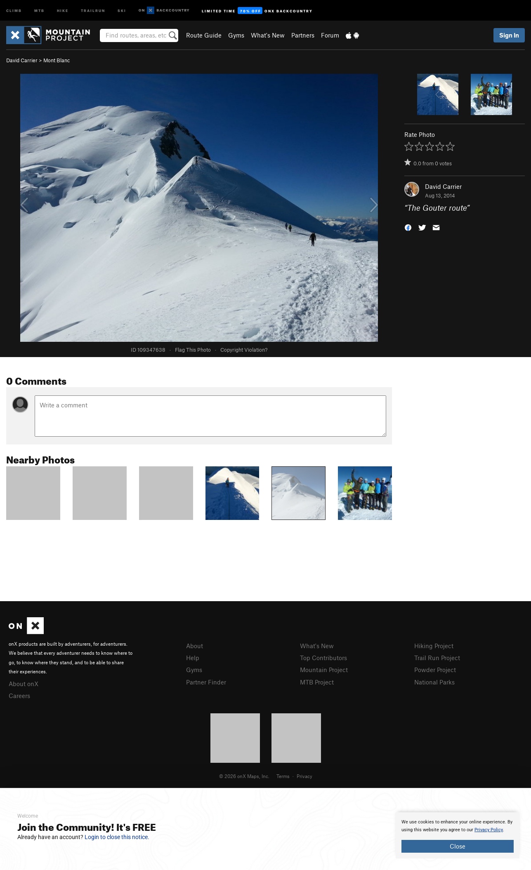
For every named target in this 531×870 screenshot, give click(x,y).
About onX (23, 683)
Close (457, 846)
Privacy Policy (488, 829)
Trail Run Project (437, 657)
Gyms (236, 35)
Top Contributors (323, 657)
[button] (408, 227)
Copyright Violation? (243, 349)
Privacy (304, 776)
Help (192, 657)
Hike (62, 10)
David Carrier (22, 60)
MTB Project (317, 682)
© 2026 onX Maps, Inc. (244, 776)
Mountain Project (324, 669)
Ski (122, 10)
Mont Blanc (56, 60)
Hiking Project (433, 645)
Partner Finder (206, 682)
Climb (14, 10)
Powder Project (435, 669)
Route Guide (204, 35)
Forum (330, 35)
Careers (19, 695)
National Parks (434, 682)
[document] (457, 835)
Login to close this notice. (117, 837)
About (194, 645)
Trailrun (93, 10)
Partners (302, 35)
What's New (268, 35)
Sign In (509, 35)
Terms (283, 776)
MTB (39, 10)
